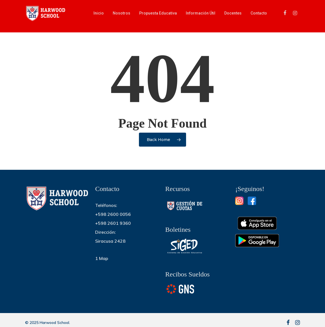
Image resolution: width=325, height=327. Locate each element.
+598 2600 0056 (113, 214)
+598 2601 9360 (113, 223)
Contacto (259, 16)
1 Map (101, 258)
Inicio (98, 16)
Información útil (200, 16)
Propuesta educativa (158, 16)
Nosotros (121, 16)
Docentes (233, 16)
